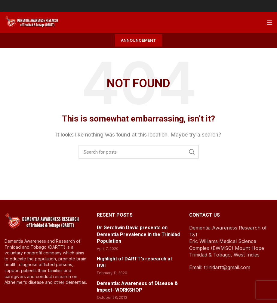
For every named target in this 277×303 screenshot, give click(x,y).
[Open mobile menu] (269, 22)
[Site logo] (31, 22)
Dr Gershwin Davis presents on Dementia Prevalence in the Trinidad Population (138, 234)
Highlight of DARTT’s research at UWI (134, 262)
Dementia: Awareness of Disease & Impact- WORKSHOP (137, 286)
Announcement (138, 40)
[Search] (138, 152)
